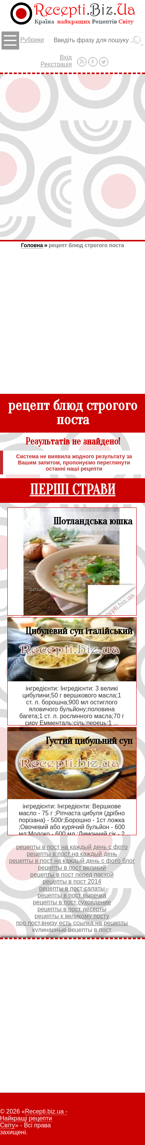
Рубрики (23, 40)
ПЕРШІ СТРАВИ (73, 490)
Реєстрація (56, 64)
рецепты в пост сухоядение (72, 902)
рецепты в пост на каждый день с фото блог (72, 861)
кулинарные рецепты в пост (72, 930)
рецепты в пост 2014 (71, 881)
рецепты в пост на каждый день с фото (71, 847)
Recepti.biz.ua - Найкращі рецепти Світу (33, 1118)
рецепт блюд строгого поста (86, 245)
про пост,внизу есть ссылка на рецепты (72, 923)
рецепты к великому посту (72, 916)
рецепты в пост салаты (72, 888)
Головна (32, 245)
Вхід (66, 57)
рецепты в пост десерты (71, 909)
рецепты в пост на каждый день (72, 854)
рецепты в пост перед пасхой (72, 874)
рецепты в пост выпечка (71, 895)
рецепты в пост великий (72, 867)
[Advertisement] (72, 157)
